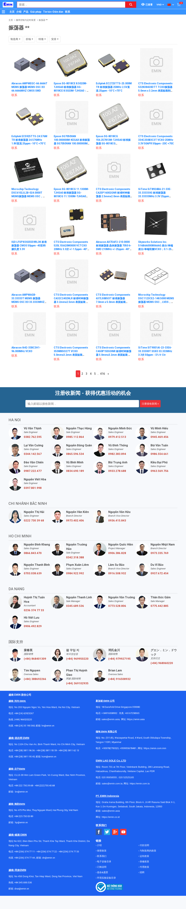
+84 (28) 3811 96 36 (24, 750)
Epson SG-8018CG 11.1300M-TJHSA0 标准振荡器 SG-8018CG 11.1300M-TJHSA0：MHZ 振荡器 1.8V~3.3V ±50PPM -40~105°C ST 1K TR (71, 196)
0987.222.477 (33, 471)
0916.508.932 (117, 573)
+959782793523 (110, 748)
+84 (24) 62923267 (24, 713)
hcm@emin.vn (49, 756)
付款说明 (144, 845)
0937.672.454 (159, 573)
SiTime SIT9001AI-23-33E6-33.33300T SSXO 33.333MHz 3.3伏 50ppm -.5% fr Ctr (155, 351)
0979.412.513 (117, 437)
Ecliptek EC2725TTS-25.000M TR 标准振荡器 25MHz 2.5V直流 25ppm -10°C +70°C (114, 87)
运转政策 (144, 856)
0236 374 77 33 (34, 610)
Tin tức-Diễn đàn (53, 11)
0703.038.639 (33, 573)
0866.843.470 (33, 553)
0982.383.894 (117, 454)
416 (102, 373)
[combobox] (69, 4)
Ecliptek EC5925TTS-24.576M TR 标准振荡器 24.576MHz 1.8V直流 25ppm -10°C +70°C (29, 140)
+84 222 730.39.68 (24, 785)
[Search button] (130, 4)
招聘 (141, 872)
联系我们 (101, 856)
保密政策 (101, 850)
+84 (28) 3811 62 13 (69, 750)
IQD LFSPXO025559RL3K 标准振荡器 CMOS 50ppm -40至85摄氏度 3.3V (29, 245)
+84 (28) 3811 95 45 (24, 756)
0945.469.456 (159, 437)
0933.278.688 (117, 471)
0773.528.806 (117, 606)
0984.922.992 (75, 573)
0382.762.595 (33, 437)
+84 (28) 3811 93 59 (47, 750)
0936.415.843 (117, 520)
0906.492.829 (33, 626)
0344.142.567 (33, 454)
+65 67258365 (132, 713)
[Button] (3, 11)
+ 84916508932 (109, 713)
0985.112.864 (75, 437)
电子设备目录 (103, 861)
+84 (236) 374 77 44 (24, 857)
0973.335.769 (159, 553)
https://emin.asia (136, 719)
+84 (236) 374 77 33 (69, 851)
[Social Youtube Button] (123, 832)
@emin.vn (23, 822)
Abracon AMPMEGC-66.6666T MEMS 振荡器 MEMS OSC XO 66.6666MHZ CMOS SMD (29, 87)
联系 (67, 11)
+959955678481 (128, 748)
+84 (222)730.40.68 (45, 785)
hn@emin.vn (48, 725)
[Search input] (69, 4)
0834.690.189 (75, 471)
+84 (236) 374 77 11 (24, 851)
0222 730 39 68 (34, 520)
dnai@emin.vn (21, 888)
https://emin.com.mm (155, 748)
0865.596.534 (75, 454)
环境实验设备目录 (106, 877)
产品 (25, 11)
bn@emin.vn (21, 791)
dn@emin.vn (48, 857)
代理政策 (144, 867)
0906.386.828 (117, 553)
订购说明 (101, 867)
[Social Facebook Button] (99, 832)
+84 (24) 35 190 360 (24, 725)
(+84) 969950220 (77, 658)
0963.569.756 (159, 471)
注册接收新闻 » (150, 403)
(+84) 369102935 (77, 683)
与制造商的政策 (147, 850)
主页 (12, 11)
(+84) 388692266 (35, 679)
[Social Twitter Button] (107, 832)
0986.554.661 (159, 454)
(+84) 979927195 (119, 658)
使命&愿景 (102, 872)
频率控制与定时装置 (26, 20)
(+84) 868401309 (35, 658)
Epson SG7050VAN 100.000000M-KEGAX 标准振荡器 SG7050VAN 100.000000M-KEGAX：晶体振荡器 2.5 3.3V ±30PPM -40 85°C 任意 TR (72, 143)
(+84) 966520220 (23, 719)
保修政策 (144, 861)
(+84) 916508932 (119, 679)
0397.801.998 (33, 488)
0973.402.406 (75, 520)
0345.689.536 (75, 606)
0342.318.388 (75, 557)
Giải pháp (35, 11)
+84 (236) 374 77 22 (47, 851)
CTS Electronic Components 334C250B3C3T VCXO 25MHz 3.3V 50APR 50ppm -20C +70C (156, 140)
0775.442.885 (159, 606)
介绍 (18, 11)
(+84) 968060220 (162, 663)
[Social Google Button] (115, 832)
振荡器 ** (43, 20)
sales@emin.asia (111, 719)
